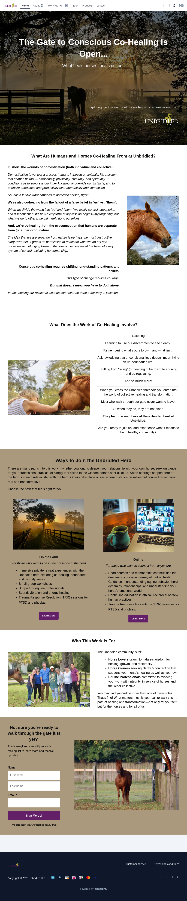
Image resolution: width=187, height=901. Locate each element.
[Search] (163, 5)
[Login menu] (181, 5)
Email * (12, 795)
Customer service (136, 864)
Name (12, 767)
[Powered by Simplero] (93, 889)
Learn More (48, 615)
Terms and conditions (166, 864)
